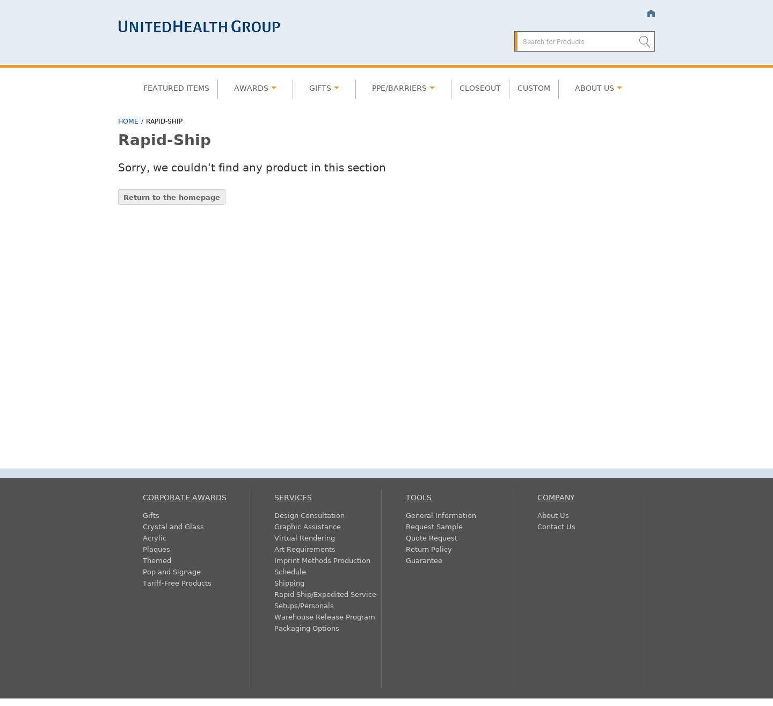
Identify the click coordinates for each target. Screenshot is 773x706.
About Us (594, 87)
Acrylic (154, 537)
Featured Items (176, 87)
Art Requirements (305, 548)
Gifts (320, 87)
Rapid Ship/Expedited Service (325, 593)
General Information (441, 515)
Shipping (289, 582)
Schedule (290, 571)
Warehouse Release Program (324, 616)
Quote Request (431, 537)
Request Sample (434, 526)
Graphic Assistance (307, 526)
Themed (157, 560)
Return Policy (429, 548)
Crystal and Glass (173, 526)
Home (651, 14)
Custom (533, 87)
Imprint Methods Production (322, 560)
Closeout (480, 87)
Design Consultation (309, 515)
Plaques (156, 548)
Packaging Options (306, 627)
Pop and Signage (172, 571)
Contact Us (556, 526)
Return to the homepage (171, 196)
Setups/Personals (304, 605)
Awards (251, 87)
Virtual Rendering (304, 537)
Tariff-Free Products (177, 582)
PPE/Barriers (399, 87)
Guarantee (424, 560)
